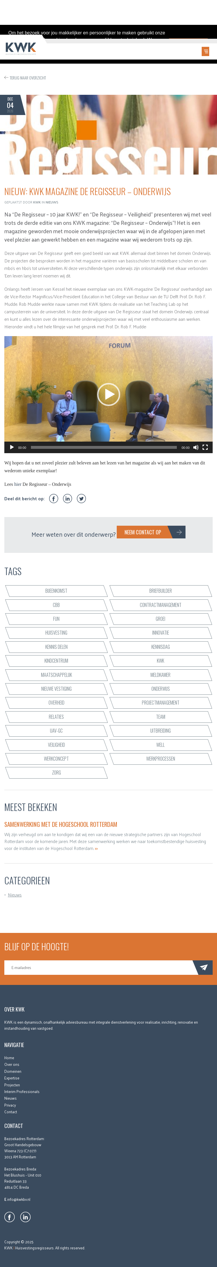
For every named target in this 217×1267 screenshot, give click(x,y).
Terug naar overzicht (28, 77)
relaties (56, 715)
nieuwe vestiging (56, 687)
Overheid (56, 702)
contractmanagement (160, 604)
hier (17, 483)
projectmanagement (160, 702)
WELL (160, 743)
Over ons (11, 1063)
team (160, 715)
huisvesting (56, 632)
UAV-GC (56, 729)
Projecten (12, 1084)
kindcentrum (56, 659)
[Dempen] (196, 446)
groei (160, 617)
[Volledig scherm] (205, 446)
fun (56, 617)
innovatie (160, 632)
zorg (56, 771)
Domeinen (12, 1070)
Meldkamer (160, 673)
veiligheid (56, 743)
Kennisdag (160, 645)
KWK (160, 659)
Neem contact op (143, 531)
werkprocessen (160, 757)
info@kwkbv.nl (18, 1198)
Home (9, 1056)
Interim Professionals (22, 1090)
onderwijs (160, 687)
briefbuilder (160, 590)
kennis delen (56, 645)
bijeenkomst (56, 590)
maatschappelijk (56, 673)
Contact (10, 1110)
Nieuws (52, 201)
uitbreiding (160, 729)
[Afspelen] (12, 446)
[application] (108, 393)
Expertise (11, 1077)
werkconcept (56, 757)
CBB (56, 604)
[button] (108, 393)
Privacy (10, 1104)
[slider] (104, 446)
